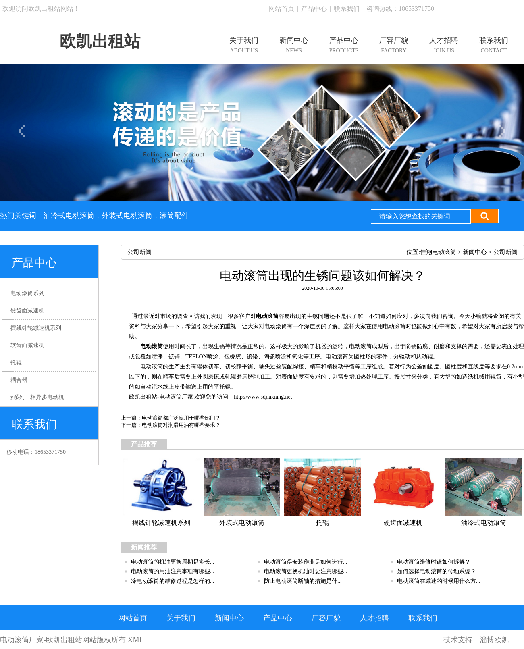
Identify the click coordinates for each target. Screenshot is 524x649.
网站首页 (281, 8)
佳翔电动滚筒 (438, 252)
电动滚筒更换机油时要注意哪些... (305, 571)
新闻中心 (475, 252)
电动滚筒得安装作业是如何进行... (305, 562)
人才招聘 (374, 618)
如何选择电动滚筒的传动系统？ (436, 571)
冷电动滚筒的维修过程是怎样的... (172, 581)
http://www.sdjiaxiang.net (263, 397)
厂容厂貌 (326, 618)
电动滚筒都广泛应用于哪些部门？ (181, 418)
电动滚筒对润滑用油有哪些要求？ (181, 425)
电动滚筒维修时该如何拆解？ (433, 562)
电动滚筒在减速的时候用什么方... (438, 581)
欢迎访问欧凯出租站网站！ (41, 8)
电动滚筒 (267, 316)
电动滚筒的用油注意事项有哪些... (172, 571)
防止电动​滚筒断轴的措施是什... (303, 581)
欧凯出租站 (100, 41)
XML (136, 640)
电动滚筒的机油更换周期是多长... (172, 562)
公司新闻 (505, 252)
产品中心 (314, 8)
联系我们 (347, 8)
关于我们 (180, 618)
